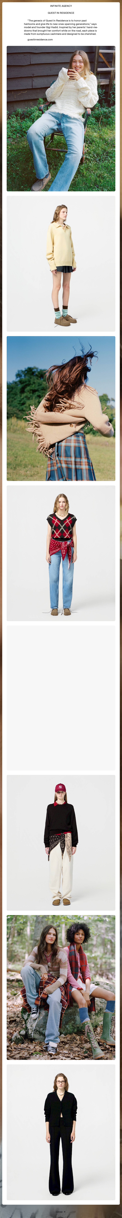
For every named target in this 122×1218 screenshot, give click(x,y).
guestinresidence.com (40, 39)
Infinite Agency (61, 6)
